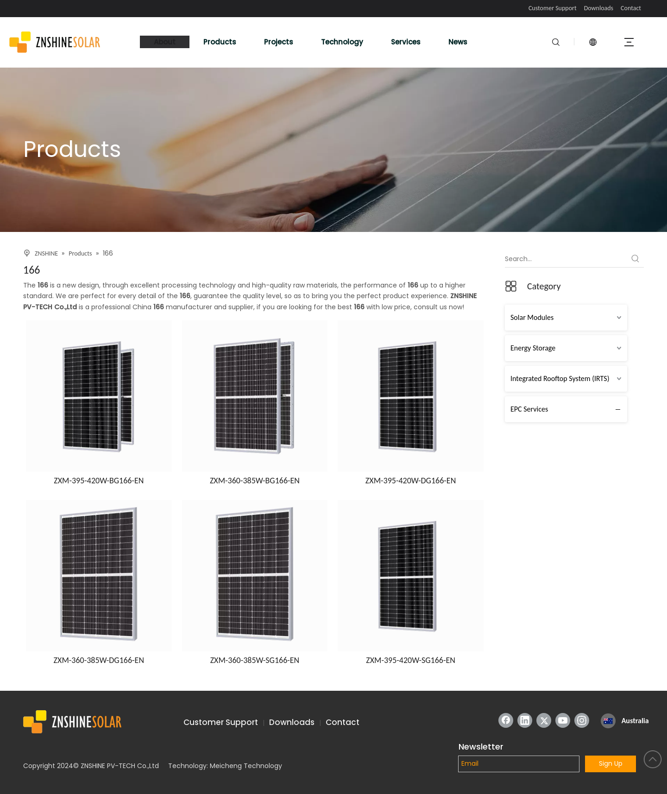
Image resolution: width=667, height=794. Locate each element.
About (165, 42)
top (652, 759)
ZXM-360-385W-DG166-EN (99, 660)
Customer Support (553, 8)
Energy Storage (532, 348)
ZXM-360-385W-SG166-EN (255, 660)
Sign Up (611, 763)
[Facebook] (505, 720)
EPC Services (529, 409)
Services (406, 42)
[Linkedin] (524, 720)
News (457, 42)
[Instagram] (581, 720)
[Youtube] (562, 720)
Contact (631, 8)
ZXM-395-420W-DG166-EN (410, 480)
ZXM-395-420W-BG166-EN (99, 480)
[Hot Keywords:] (635, 258)
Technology (342, 42)
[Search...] (566, 258)
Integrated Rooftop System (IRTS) (560, 378)
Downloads (598, 8)
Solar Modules (532, 317)
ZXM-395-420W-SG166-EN (410, 660)
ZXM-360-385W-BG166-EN (255, 480)
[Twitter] (543, 720)
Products (219, 42)
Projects (278, 42)
